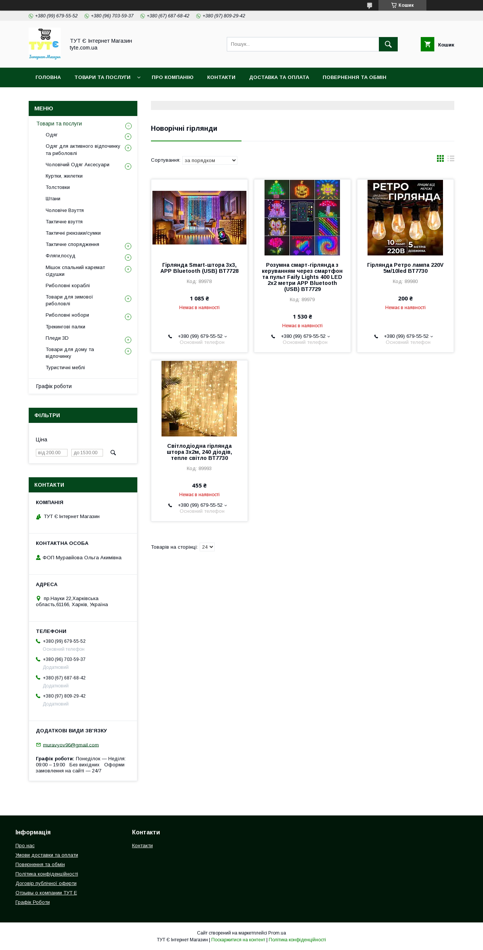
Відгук (211, 97)
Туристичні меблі (65, 367)
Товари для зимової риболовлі (69, 300)
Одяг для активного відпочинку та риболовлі (83, 149)
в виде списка (451, 160)
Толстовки (58, 187)
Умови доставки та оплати (46, 855)
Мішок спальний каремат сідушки (75, 271)
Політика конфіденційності (76, 97)
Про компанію (173, 77)
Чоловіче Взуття (65, 210)
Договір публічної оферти (46, 883)
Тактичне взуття (64, 221)
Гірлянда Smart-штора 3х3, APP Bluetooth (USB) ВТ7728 (199, 268)
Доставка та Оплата (279, 77)
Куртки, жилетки (64, 176)
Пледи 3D (57, 338)
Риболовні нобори (67, 315)
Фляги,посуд (60, 255)
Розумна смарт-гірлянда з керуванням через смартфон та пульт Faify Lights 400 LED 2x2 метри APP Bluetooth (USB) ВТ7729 (302, 277)
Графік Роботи (32, 902)
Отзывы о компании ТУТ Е (46, 893)
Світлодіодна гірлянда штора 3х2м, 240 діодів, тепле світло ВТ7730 (199, 452)
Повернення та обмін (354, 77)
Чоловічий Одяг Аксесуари (77, 164)
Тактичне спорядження (72, 244)
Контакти (221, 77)
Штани (53, 198)
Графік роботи (54, 386)
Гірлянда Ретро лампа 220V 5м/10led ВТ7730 (405, 268)
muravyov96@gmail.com (71, 744)
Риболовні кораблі (68, 285)
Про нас (25, 845)
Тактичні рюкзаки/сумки (73, 233)
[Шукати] (388, 44)
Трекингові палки (65, 327)
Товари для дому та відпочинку (70, 353)
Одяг (52, 135)
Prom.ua (277, 933)
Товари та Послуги (102, 77)
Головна (48, 77)
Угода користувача (160, 97)
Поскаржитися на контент (238, 939)
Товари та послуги (59, 124)
